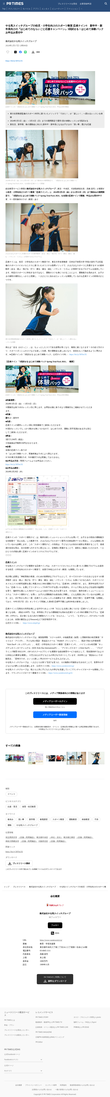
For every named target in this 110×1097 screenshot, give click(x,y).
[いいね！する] (8, 52)
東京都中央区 (42, 837)
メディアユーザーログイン (55, 701)
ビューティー (58, 8)
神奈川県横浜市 (12, 841)
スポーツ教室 (58, 819)
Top (4, 8)
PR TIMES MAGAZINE (44, 1032)
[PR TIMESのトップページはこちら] (15, 3)
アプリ (36, 8)
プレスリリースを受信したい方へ (16, 1030)
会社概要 (18, 1085)
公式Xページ (9, 1065)
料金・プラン (9, 1025)
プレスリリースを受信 (67, 3)
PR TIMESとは (9, 1020)
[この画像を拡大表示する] (15, 758)
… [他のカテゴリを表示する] (81, 8)
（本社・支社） (56, 837)
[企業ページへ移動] (55, 905)
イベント (11, 794)
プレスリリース (19, 887)
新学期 (32, 819)
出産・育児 (12, 807)
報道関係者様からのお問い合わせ (82, 1085)
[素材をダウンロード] (33, 52)
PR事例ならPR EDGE (81, 1027)
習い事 (21, 819)
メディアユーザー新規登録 (55, 715)
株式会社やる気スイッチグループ (42, 887)
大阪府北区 (43, 841)
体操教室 (85, 819)
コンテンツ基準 (51, 1085)
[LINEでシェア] (25, 52)
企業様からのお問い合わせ (42, 1089)
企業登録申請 (85, 3)
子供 (96, 819)
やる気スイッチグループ (27, 825)
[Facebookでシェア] (20, 52)
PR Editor (39, 1042)
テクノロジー (14, 8)
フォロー (55, 925)
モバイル (26, 8)
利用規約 (63, 1085)
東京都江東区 (69, 837)
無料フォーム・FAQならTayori (85, 1022)
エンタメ (45, 8)
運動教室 (73, 819)
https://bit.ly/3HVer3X (14, 61)
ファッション (72, 8)
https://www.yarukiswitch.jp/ (63, 666)
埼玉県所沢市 (11, 837)
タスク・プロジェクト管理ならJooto (87, 1017)
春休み (10, 819)
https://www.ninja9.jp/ (31, 623)
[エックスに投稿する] (15, 52)
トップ (6, 887)
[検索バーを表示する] (106, 4)
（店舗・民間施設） (27, 837)
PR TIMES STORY (42, 1017)
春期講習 (44, 819)
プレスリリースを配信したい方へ (16, 1035)
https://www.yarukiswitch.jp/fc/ (61, 673)
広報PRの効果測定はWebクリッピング (50, 1037)
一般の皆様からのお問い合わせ (66, 1089)
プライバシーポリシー (33, 1085)
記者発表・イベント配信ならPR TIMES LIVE (52, 1027)
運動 (9, 825)
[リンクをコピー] (38, 52)
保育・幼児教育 (29, 807)
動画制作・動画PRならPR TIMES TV (49, 1022)
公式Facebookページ (12, 1054)
